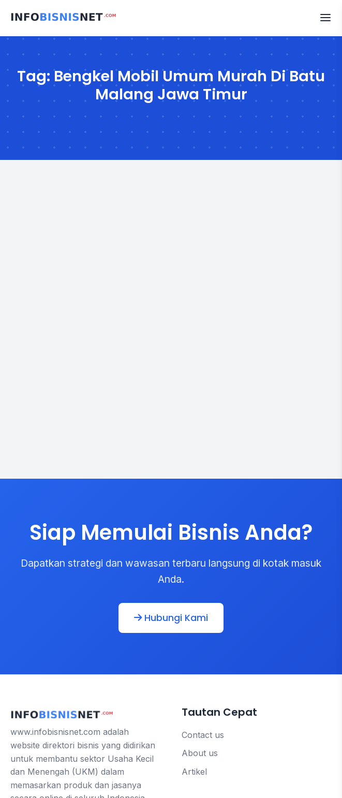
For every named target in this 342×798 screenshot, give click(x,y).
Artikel (194, 771)
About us (200, 753)
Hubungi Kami (171, 618)
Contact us (203, 735)
